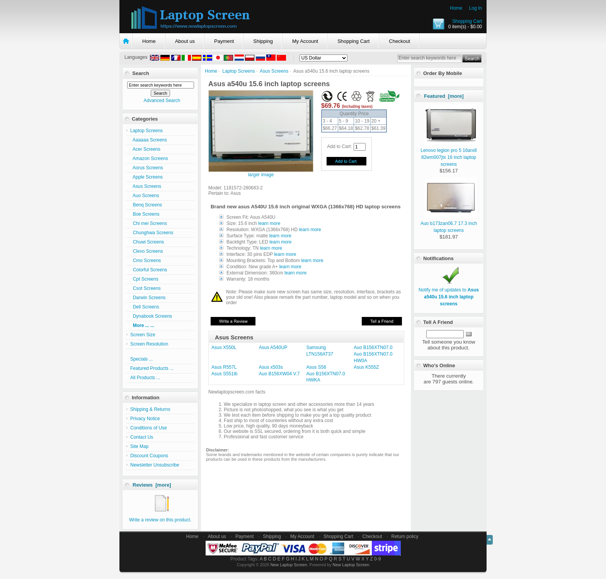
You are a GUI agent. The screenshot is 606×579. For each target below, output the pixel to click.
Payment (224, 41)
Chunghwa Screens (151, 232)
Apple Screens (146, 177)
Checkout (399, 41)
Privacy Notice (145, 418)
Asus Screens (274, 71)
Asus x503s (271, 367)
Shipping (263, 41)
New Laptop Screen (289, 564)
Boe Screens (144, 214)
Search (140, 73)
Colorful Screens (148, 269)
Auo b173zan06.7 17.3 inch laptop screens (448, 223)
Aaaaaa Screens (148, 140)
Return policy (405, 536)
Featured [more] (444, 96)
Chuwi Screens (147, 242)
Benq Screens (146, 205)
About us (185, 41)
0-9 (377, 559)
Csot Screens (145, 288)
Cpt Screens (144, 279)
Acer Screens (145, 149)
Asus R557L (224, 367)
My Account (305, 41)
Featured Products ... (152, 368)
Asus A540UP (273, 347)
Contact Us (141, 437)
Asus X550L (224, 347)
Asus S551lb (224, 373)
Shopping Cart (467, 21)
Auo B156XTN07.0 (373, 347)
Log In (475, 8)
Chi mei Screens (148, 223)
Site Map (139, 446)
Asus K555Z (366, 367)
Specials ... (141, 359)
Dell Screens (144, 307)
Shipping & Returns (150, 409)
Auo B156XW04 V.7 (279, 373)
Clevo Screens (146, 251)
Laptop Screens (238, 71)
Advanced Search (161, 100)
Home (456, 8)
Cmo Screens (145, 260)
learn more (269, 223)
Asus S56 (316, 367)
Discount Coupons (149, 455)
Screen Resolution (149, 344)
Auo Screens (144, 195)
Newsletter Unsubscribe (154, 465)
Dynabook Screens (151, 316)
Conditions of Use (148, 428)
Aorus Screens (146, 167)
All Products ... (145, 377)
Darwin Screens (147, 297)
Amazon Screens (149, 158)
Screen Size (142, 334)
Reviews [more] (152, 485)
